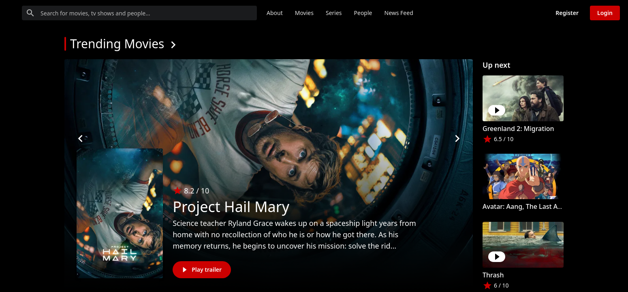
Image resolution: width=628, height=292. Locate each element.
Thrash (493, 275)
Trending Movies (117, 43)
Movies (365, 13)
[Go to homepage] (38, 13)
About (336, 13)
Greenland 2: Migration (518, 128)
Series (395, 13)
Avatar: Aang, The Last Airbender (533, 206)
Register (567, 13)
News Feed (460, 13)
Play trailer (201, 270)
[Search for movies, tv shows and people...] (200, 13)
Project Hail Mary (231, 207)
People (424, 13)
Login (605, 13)
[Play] (496, 110)
